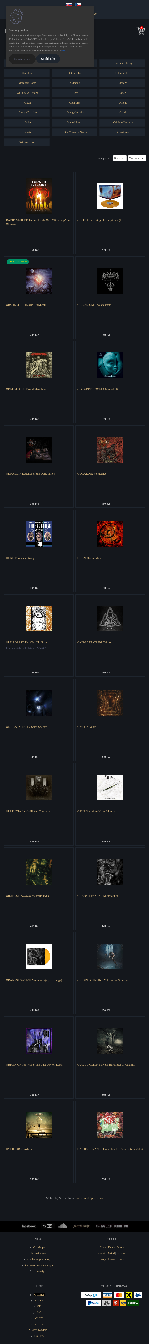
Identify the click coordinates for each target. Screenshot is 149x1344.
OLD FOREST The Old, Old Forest (27, 642)
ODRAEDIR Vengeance (92, 473)
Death (111, 1247)
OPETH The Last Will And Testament (28, 811)
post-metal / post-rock (89, 1198)
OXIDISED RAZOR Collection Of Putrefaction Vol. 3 (110, 1149)
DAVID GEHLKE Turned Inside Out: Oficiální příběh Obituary (38, 222)
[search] (134, 31)
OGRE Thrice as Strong (20, 558)
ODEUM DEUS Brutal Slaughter (26, 389)
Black (103, 1247)
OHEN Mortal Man (89, 558)
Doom (120, 1247)
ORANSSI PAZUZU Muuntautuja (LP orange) (34, 980)
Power (111, 1259)
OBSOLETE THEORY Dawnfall (26, 304)
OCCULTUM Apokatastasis (94, 304)
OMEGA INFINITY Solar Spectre (26, 726)
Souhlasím (48, 58)
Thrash (121, 1259)
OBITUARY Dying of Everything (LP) (100, 220)
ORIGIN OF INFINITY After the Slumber (102, 980)
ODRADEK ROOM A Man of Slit (98, 389)
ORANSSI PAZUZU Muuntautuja (98, 895)
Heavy (102, 1259)
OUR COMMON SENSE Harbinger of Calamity (106, 1064)
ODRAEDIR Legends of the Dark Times (30, 473)
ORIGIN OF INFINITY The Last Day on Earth (34, 1064)
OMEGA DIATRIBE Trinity (94, 642)
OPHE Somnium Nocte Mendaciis (98, 811)
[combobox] (120, 158)
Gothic (102, 1253)
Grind (111, 1253)
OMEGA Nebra (86, 726)
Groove (121, 1253)
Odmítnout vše (22, 58)
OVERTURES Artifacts (20, 1149)
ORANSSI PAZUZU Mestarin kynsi (28, 895)
